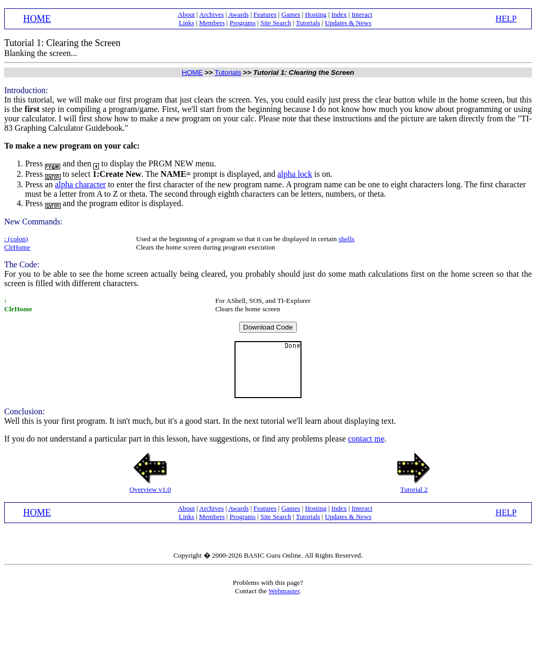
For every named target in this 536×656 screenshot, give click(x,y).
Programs (242, 23)
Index (339, 14)
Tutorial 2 (414, 489)
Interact (362, 14)
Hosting (316, 14)
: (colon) (16, 239)
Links (187, 23)
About (186, 14)
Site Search (275, 23)
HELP (506, 18)
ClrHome (17, 247)
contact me (366, 438)
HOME (37, 19)
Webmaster (284, 591)
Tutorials (308, 23)
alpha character (80, 184)
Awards (238, 14)
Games (290, 14)
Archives (211, 14)
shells (346, 239)
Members (212, 23)
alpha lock (294, 173)
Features (264, 14)
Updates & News (348, 23)
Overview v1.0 (150, 489)
